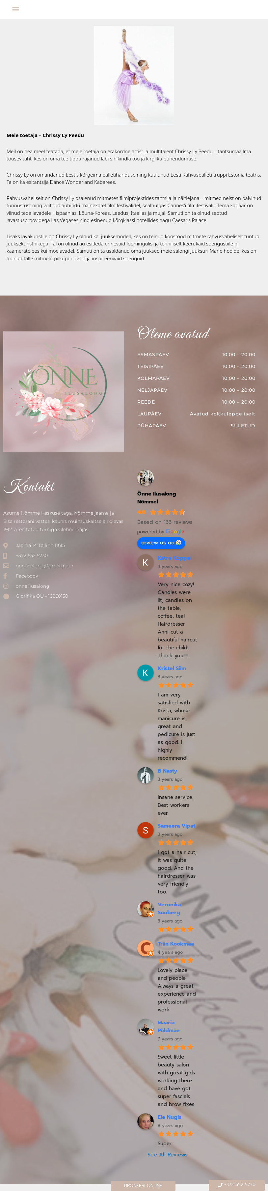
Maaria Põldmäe (169, 1027)
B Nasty (167, 771)
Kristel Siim (172, 668)
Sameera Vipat (176, 826)
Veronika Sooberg (169, 909)
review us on (161, 543)
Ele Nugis (169, 1117)
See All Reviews (167, 1155)
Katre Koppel (175, 558)
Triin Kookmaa (176, 944)
